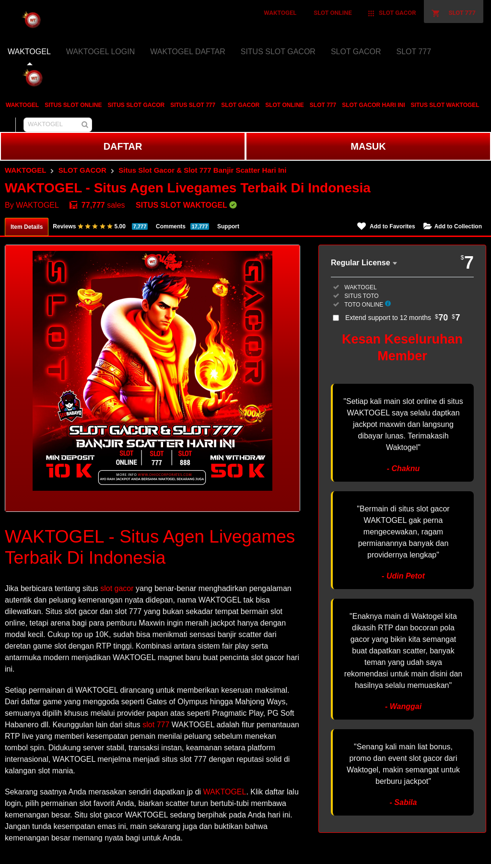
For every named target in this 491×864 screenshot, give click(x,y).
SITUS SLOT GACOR (135, 105)
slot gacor (116, 588)
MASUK (368, 146)
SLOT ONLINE (284, 105)
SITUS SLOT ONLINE (73, 105)
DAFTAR (123, 146)
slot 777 (155, 725)
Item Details (27, 227)
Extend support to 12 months (402, 317)
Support (228, 226)
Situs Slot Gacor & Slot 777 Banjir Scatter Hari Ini (202, 170)
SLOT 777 (323, 105)
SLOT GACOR (240, 105)
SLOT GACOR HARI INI (373, 105)
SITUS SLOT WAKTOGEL (445, 105)
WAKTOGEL (22, 105)
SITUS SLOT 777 (192, 105)
